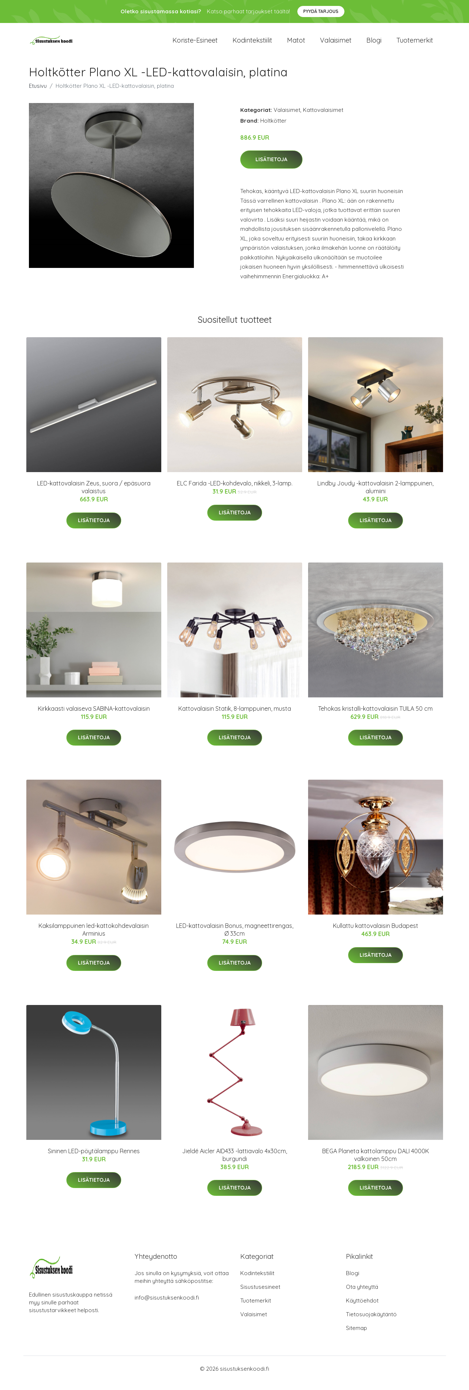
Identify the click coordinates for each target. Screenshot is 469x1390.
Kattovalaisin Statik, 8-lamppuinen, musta (234, 716)
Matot (296, 44)
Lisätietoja (271, 168)
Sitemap (356, 1336)
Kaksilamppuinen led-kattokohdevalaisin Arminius (94, 937)
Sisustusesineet (260, 1295)
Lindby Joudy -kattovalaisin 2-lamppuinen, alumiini (375, 495)
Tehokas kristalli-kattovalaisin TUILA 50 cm (375, 716)
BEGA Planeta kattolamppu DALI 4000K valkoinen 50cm (375, 1163)
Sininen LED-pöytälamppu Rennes (94, 1159)
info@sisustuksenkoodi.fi (167, 1306)
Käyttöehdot (362, 1309)
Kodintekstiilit (252, 44)
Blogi (374, 44)
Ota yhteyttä (362, 1295)
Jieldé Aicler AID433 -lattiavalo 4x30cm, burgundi (234, 1163)
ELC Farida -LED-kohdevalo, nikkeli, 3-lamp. (235, 491)
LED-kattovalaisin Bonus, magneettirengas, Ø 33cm (234, 937)
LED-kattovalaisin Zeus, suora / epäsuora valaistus (94, 495)
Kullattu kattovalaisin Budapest (375, 934)
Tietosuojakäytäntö (371, 1322)
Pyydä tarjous (320, 11)
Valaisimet (335, 44)
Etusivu (38, 93)
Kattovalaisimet (323, 118)
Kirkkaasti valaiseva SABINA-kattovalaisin (94, 716)
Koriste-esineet (195, 44)
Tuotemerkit (414, 44)
